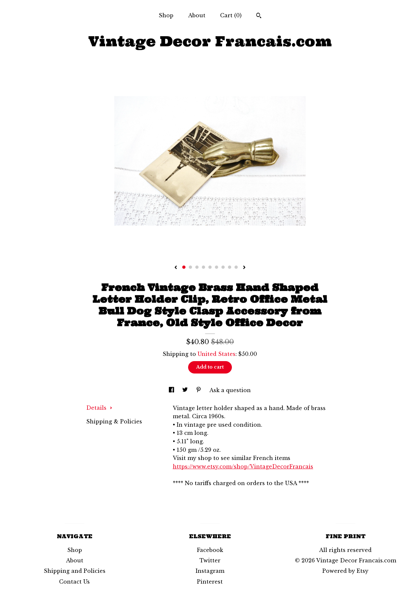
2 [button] (190, 267)
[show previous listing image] (175, 268)
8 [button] (229, 267)
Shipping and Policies (74, 571)
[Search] (258, 16)
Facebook (210, 550)
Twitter (210, 560)
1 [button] (184, 267)
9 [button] (236, 267)
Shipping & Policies (114, 421)
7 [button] (223, 267)
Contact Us (74, 581)
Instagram (210, 571)
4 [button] (203, 267)
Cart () (231, 15)
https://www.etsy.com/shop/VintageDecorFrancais (243, 466)
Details (99, 407)
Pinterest (210, 581)
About (196, 15)
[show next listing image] (244, 268)
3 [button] (197, 267)
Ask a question (230, 390)
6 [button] (216, 267)
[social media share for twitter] (185, 390)
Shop (166, 15)
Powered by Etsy (345, 571)
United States (216, 354)
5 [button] (210, 267)
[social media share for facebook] (172, 390)
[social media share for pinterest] (199, 390)
